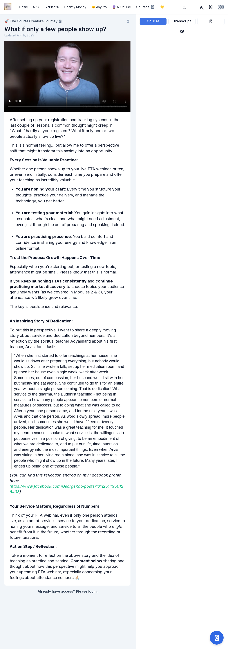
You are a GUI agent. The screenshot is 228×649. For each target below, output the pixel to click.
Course (153, 21)
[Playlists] (202, 7)
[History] (210, 7)
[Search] (184, 7)
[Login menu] (221, 7)
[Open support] (217, 638)
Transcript (182, 21)
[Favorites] (193, 7)
